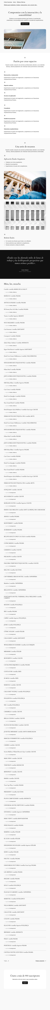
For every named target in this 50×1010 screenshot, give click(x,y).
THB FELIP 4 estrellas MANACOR (14, 765)
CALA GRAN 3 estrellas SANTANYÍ (14, 638)
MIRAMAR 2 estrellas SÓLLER (12, 651)
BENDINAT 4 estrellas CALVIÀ (13, 772)
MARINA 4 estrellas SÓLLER (12, 832)
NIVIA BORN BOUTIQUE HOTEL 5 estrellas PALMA (19, 363)
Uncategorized (12, 492)
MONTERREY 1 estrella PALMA (13, 523)
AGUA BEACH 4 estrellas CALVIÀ (14, 496)
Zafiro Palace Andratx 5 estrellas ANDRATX (16, 343)
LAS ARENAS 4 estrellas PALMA (13, 872)
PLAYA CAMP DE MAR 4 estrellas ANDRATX (17, 798)
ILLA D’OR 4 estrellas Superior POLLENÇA (16, 925)
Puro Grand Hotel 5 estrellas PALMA (14, 403)
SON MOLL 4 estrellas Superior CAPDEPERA (17, 812)
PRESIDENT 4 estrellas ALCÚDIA (13, 792)
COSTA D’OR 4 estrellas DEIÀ (12, 671)
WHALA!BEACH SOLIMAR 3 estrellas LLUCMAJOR (19, 645)
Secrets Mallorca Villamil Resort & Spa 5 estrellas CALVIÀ (20, 752)
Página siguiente (41, 961)
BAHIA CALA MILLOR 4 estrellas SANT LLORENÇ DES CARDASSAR (24, 510)
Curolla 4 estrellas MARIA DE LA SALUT (15, 289)
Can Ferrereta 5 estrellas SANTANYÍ (14, 329)
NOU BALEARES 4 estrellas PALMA (14, 323)
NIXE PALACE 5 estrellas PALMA (13, 825)
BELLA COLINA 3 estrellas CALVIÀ (14, 718)
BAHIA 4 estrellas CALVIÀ (11, 778)
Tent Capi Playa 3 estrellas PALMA (13, 785)
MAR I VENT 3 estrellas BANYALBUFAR (16, 818)
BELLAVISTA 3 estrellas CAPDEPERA (15, 590)
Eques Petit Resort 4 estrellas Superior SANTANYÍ (18, 349)
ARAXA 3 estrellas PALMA (11, 516)
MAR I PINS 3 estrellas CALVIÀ (13, 758)
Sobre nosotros (25, 23)
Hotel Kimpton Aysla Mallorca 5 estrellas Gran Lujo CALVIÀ (21, 409)
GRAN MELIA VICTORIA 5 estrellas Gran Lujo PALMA (20, 865)
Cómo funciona (8, 2)
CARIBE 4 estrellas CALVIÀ (12, 745)
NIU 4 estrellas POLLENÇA (12, 705)
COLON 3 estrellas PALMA (11, 919)
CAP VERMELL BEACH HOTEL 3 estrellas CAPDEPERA (20, 576)
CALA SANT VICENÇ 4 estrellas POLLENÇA (17, 691)
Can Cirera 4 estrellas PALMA (12, 389)
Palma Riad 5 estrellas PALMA (12, 369)
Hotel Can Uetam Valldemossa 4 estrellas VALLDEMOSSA (20, 356)
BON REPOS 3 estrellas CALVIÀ (13, 658)
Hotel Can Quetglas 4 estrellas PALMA (14, 396)
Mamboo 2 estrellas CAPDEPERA (13, 583)
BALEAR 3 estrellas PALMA (12, 879)
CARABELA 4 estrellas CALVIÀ (13, 711)
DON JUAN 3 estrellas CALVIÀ (13, 490)
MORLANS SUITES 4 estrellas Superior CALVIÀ (17, 503)
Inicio (14, 2)
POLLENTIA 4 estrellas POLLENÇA (14, 698)
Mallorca (15, 292)
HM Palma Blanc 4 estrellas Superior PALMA (16, 383)
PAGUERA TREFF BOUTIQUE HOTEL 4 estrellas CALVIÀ (21, 563)
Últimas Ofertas (21, 2)
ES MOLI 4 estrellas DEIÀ (11, 678)
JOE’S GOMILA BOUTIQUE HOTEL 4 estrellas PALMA (20, 376)
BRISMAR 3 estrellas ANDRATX (13, 932)
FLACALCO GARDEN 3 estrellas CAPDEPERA (17, 892)
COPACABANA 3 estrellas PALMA (14, 543)
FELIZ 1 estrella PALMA (11, 939)
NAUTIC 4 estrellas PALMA (12, 858)
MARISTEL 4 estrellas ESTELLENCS (14, 899)
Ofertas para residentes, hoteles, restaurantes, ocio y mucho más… (20, 5)
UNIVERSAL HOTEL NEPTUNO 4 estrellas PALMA (19, 805)
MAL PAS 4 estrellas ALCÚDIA (12, 570)
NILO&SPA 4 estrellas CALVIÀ (13, 556)
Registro (25, 982)
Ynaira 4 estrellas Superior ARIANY (14, 316)
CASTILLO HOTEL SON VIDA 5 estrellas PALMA (18, 952)
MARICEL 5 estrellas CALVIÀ (12, 685)
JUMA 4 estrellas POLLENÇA (12, 625)
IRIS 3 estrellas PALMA (10, 611)
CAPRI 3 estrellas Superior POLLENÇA (15, 618)
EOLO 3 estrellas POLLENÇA (12, 885)
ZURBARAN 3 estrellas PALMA (13, 530)
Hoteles (10, 292)
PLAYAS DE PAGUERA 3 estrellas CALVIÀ (16, 725)
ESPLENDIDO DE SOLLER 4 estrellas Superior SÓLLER (20, 845)
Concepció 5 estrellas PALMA (12, 336)
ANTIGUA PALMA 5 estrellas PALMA (15, 302)
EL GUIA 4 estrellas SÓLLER (12, 838)
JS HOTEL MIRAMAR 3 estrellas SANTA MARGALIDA (20, 732)
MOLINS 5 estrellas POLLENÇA (13, 605)
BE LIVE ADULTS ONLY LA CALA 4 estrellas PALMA (19, 536)
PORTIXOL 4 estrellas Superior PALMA (15, 945)
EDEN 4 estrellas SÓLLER (11, 852)
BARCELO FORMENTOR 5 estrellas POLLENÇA (18, 738)
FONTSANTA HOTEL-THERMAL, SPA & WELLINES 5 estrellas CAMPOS (23, 597)
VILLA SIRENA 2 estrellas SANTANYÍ (15, 905)
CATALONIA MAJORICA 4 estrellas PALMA (17, 665)
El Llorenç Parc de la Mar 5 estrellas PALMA (16, 309)
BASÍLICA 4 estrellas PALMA (12, 296)
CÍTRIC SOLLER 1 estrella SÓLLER (14, 631)
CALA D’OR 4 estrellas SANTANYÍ (14, 912)
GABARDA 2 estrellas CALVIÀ (12, 550)
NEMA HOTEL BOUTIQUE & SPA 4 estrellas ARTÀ (19, 416)
